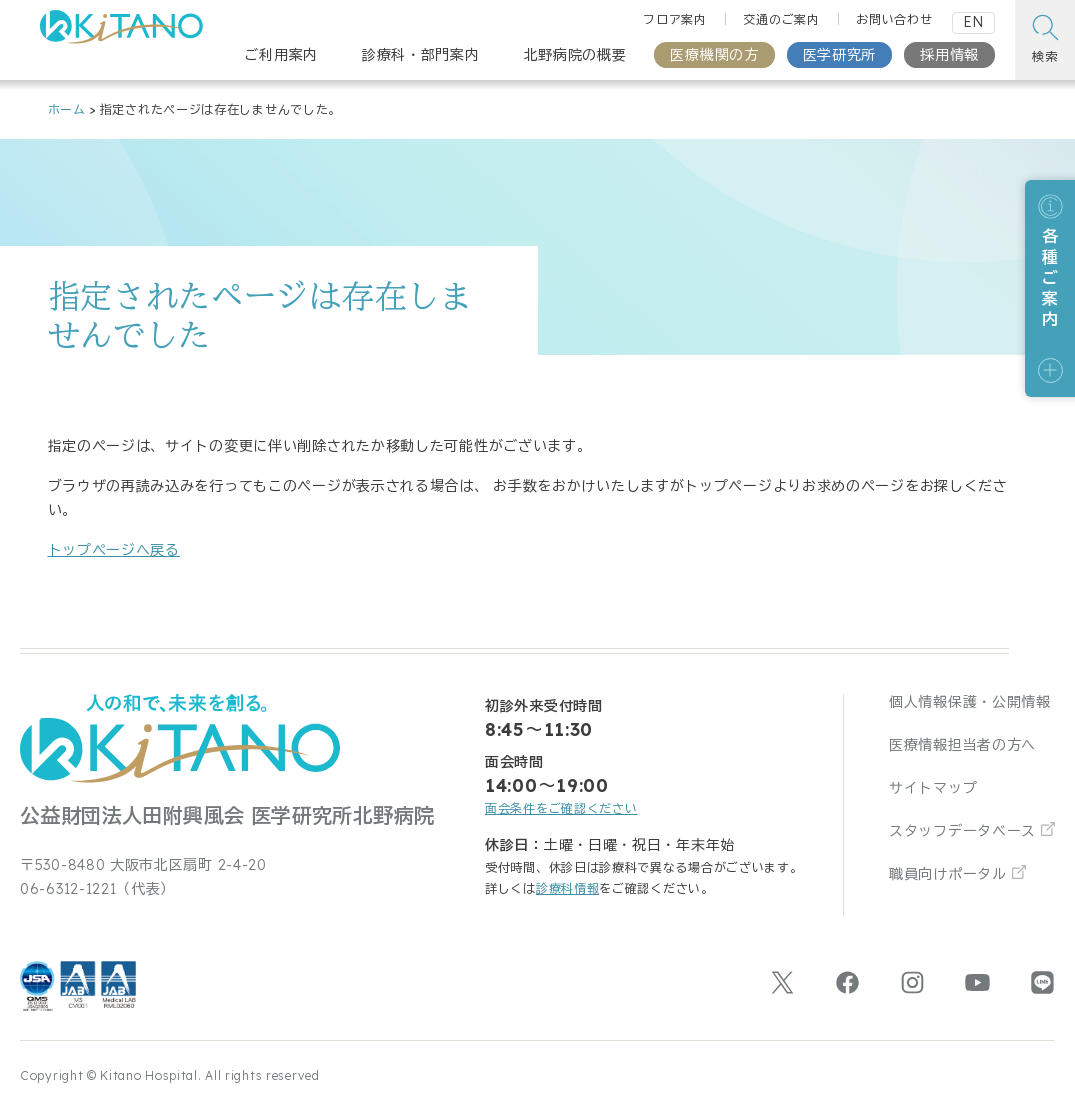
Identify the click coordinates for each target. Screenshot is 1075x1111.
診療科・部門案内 (421, 55)
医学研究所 (840, 55)
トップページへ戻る (114, 550)
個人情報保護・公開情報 (970, 702)
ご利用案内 (281, 55)
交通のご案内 (781, 19)
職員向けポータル (948, 874)
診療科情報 (568, 888)
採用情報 (949, 55)
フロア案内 (675, 19)
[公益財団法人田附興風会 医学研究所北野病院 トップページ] (121, 32)
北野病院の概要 (575, 55)
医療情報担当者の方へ (962, 745)
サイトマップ (933, 788)
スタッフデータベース (962, 831)
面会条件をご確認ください (561, 808)
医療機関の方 (714, 55)
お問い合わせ (894, 19)
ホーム (67, 109)
